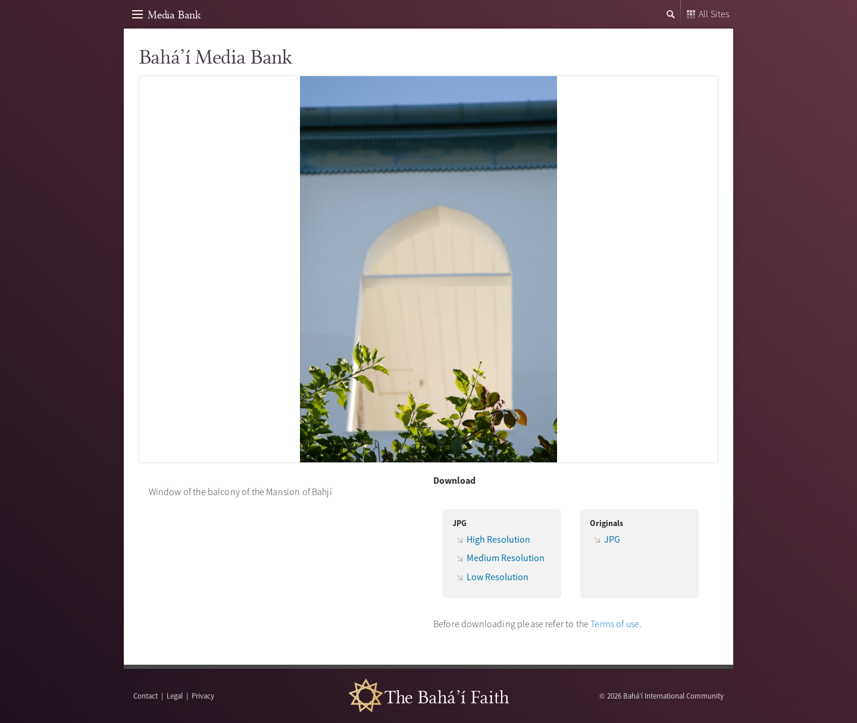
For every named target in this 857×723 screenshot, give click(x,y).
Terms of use (614, 624)
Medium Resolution (506, 558)
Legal (175, 695)
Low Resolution (497, 577)
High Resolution (498, 539)
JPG (612, 539)
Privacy (203, 695)
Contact (145, 695)
